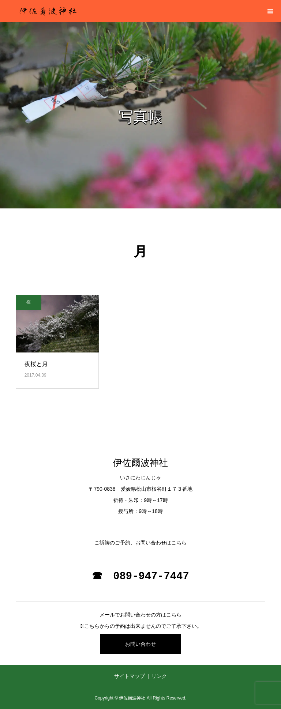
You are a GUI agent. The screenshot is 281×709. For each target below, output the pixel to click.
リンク (159, 676)
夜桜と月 (36, 364)
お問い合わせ (140, 644)
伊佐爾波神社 (140, 463)
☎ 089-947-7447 (140, 576)
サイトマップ (129, 676)
